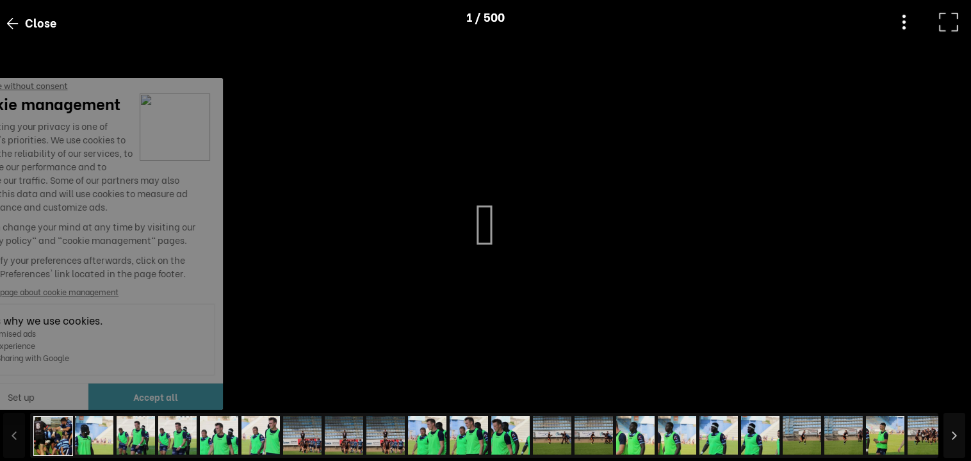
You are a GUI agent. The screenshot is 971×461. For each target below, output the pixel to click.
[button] (34, 395)
